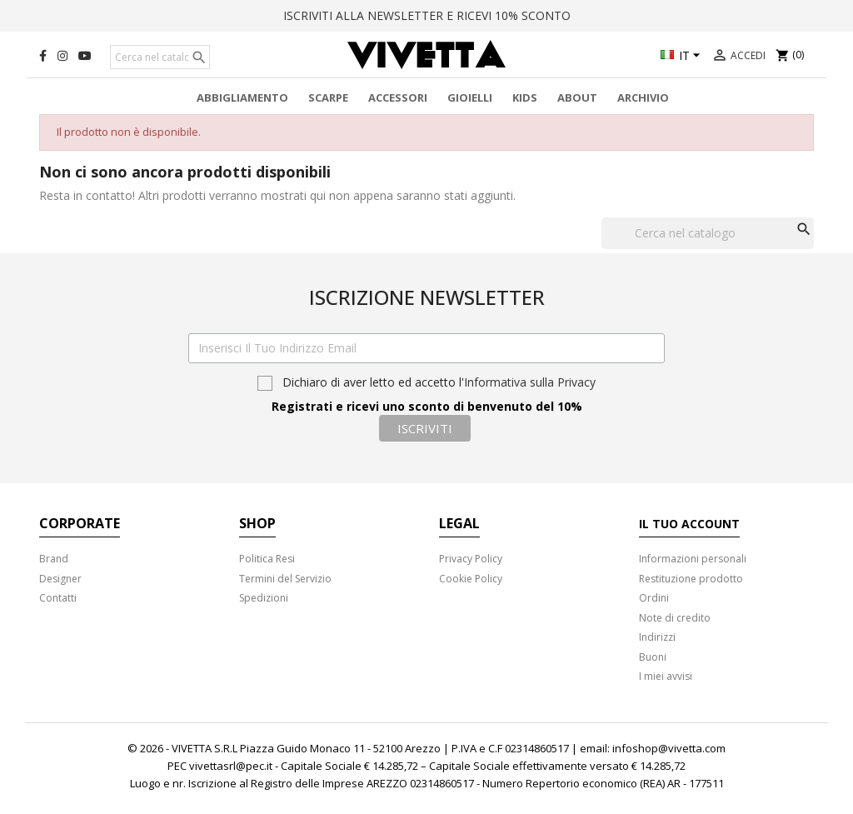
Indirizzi (657, 637)
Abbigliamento (242, 97)
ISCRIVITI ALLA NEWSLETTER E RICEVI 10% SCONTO (427, 15)
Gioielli (469, 97)
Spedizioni (263, 598)
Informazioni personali (692, 559)
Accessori (397, 97)
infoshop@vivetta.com (669, 748)
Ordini (654, 598)
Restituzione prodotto (691, 579)
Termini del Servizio (285, 579)
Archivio (643, 97)
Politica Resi (267, 559)
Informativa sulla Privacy (530, 382)
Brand (53, 559)
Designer (60, 579)
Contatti (58, 598)
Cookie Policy (470, 579)
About (577, 97)
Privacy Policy (470, 559)
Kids (524, 97)
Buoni (652, 657)
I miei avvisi (665, 676)
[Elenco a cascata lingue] (683, 56)
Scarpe (328, 97)
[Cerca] (160, 57)
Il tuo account (689, 524)
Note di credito (675, 618)
